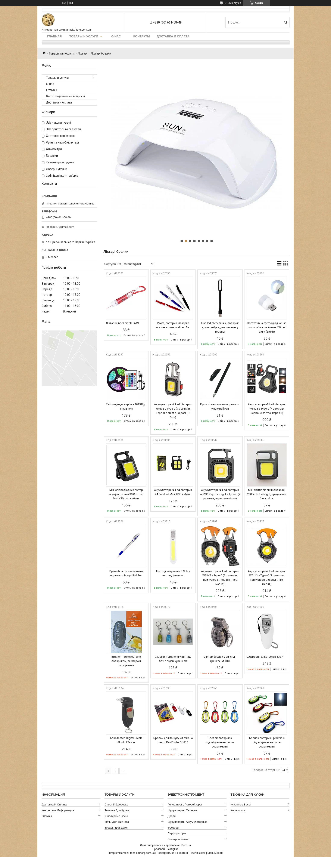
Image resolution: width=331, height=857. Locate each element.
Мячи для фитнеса (116, 821)
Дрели (172, 816)
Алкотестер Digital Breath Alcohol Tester (126, 740)
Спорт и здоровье (116, 804)
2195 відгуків (233, 2)
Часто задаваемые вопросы (65, 96)
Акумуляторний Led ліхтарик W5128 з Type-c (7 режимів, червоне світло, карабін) (267, 408)
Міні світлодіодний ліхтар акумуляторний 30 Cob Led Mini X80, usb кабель (126, 494)
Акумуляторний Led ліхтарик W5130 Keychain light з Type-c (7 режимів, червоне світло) (220, 494)
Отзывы (51, 90)
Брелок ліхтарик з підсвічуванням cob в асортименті (220, 742)
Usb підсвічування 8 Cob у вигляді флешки (173, 573)
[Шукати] (286, 22)
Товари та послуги (62, 53)
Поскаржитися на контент (172, 852)
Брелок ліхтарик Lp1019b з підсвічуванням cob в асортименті (267, 742)
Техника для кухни (116, 810)
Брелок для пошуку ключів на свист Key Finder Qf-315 (173, 740)
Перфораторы (177, 833)
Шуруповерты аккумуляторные (187, 821)
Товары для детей (116, 827)
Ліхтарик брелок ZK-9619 (122, 323)
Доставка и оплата (173, 36)
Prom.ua (186, 845)
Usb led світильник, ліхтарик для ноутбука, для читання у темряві (220, 327)
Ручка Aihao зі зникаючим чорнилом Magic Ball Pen (126, 573)
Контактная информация (58, 810)
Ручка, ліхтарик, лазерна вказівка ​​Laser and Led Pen (173, 325)
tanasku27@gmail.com (60, 226)
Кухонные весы (241, 804)
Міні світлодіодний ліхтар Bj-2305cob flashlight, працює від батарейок (266, 494)
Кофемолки (238, 810)
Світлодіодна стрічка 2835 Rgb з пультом (126, 406)
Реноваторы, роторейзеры (185, 804)
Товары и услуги (83, 36)
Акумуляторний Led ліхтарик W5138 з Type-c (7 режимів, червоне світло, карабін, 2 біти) (173, 411)
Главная (54, 36)
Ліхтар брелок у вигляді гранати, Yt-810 (219, 659)
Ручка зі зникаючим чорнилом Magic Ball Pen (220, 406)
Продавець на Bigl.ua (165, 849)
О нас (116, 36)
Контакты (141, 36)
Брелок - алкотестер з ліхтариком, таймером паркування (126, 661)
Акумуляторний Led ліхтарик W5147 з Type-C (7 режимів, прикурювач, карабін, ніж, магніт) (220, 578)
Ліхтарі (82, 53)
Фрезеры (173, 827)
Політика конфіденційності (206, 852)
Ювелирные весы (116, 816)
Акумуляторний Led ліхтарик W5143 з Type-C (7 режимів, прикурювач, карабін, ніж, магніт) (267, 578)
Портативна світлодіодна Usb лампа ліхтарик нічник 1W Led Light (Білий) (267, 327)
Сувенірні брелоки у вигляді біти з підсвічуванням (173, 659)
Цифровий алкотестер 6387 (265, 656)
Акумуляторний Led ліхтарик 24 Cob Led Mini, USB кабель (173, 492)
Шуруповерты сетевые (182, 810)
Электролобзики (178, 839)
